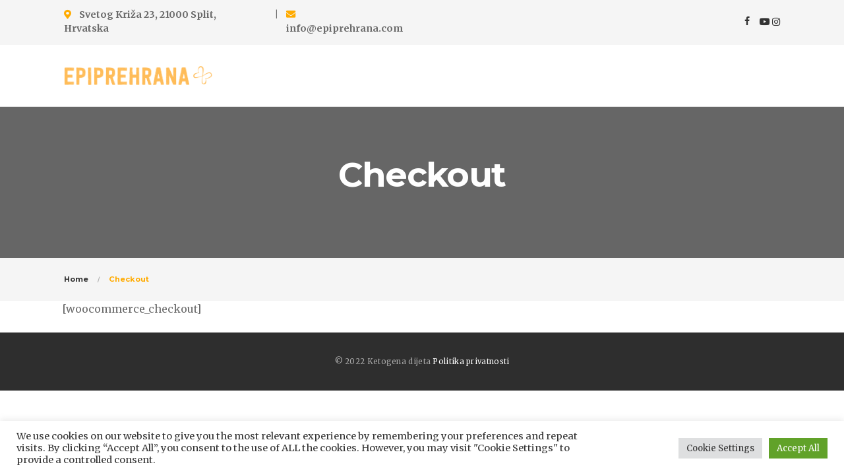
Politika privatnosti (471, 361)
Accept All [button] (798, 448)
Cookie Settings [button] (720, 448)
